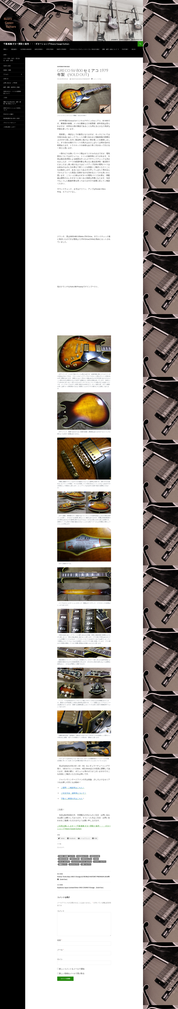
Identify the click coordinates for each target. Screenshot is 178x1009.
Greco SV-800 (63, 859)
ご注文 (5, 97)
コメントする (97, 79)
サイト (60, 959)
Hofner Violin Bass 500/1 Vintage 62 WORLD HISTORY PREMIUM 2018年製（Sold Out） (84, 876)
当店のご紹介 (7, 65)
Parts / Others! (61, 49)
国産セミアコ (63, 864)
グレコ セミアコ (64, 861)
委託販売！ (14, 49)
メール (60, 950)
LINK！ (5, 54)
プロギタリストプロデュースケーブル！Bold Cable (84, 49)
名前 (59, 940)
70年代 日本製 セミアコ (66, 856)
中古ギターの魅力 (8, 114)
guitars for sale (63, 66)
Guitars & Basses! (26, 49)
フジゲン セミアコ (99, 861)
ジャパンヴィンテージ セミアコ (81, 861)
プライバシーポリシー (9, 122)
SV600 (96, 859)
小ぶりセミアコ (74, 864)
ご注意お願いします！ (9, 127)
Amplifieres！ (39, 49)
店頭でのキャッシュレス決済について (12, 109)
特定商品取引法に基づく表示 (11, 118)
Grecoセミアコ (86, 859)
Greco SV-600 (95, 856)
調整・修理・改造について (109, 49)
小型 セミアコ (86, 864)
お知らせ (5, 78)
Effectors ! (50, 49)
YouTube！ (125, 49)
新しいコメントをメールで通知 (71, 969)
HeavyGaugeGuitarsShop (80, 79)
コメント (60, 911)
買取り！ (5, 49)
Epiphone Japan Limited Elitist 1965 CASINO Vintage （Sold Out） (84, 885)
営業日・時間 (7, 70)
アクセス (5, 74)
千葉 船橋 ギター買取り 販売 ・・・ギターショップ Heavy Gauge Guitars (36, 44)
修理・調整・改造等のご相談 (11, 87)
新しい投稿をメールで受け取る (71, 973)
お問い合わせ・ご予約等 (10, 83)
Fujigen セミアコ (82, 856)
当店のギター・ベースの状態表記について (12, 92)
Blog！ (134, 49)
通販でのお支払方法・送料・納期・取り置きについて (12, 102)
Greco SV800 (75, 859)
